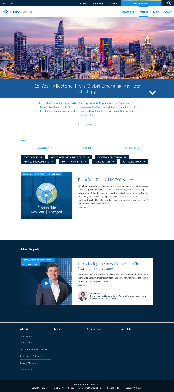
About (167, 11)
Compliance (26, 369)
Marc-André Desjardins (36, 162)
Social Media (113, 387)
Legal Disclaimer (39, 387)
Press (83, 3)
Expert (87, 147)
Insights (143, 11)
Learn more (89, 124)
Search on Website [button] (169, 3)
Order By (130, 147)
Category (43, 147)
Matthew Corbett (72, 162)
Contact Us (97, 3)
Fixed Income (31, 157)
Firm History (26, 342)
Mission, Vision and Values (33, 349)
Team (156, 11)
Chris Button (102, 162)
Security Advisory (134, 387)
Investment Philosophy (32, 356)
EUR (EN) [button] (6, 3)
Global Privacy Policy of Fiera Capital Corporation (77, 387)
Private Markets (141, 3)
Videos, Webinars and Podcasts (68, 157)
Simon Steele (96, 293)
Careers (113, 2)
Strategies (128, 11)
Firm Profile (26, 336)
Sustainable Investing (110, 157)
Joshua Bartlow (132, 162)
